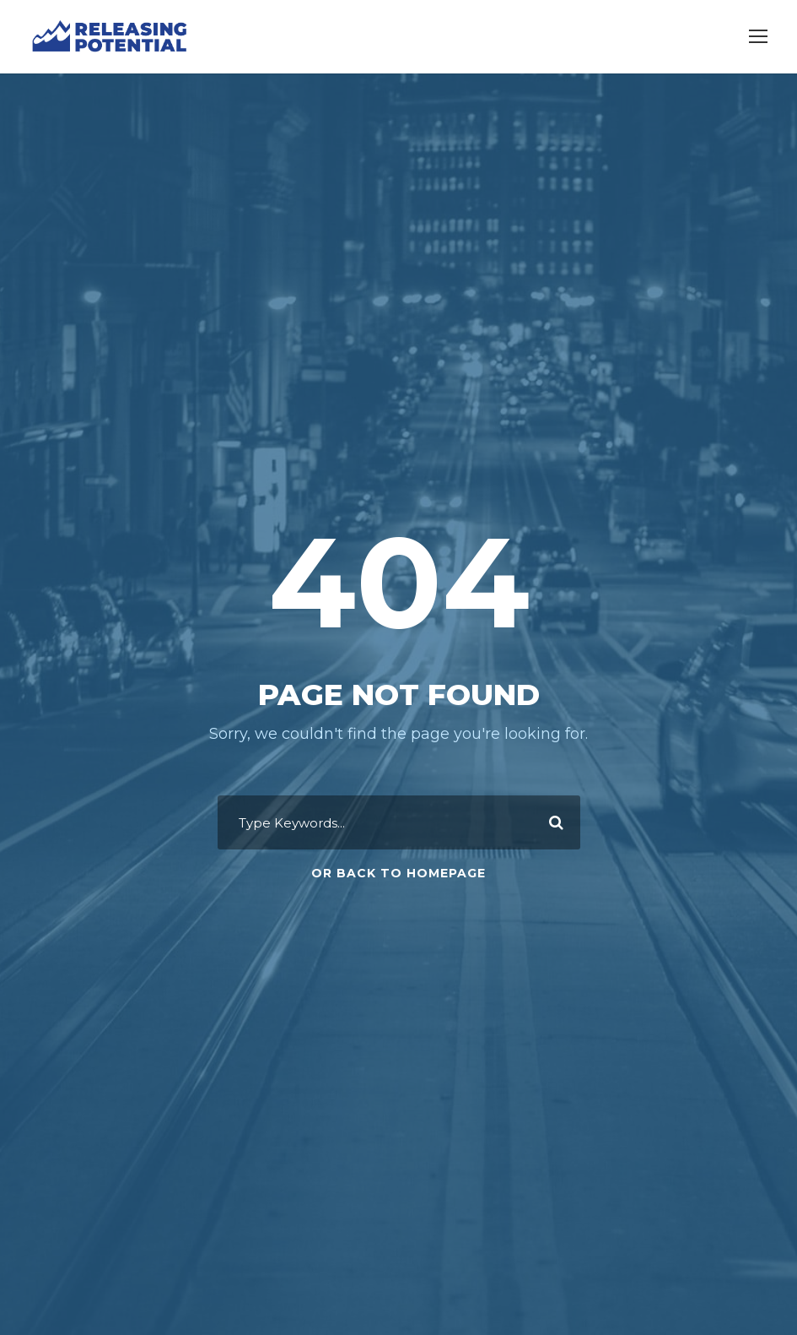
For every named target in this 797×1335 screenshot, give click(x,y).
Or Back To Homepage (398, 873)
